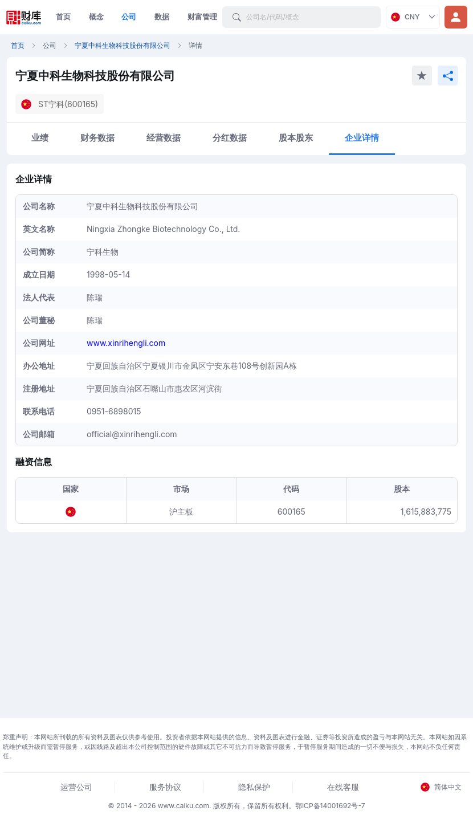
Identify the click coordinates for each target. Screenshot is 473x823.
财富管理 (202, 16)
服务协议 (165, 787)
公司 (128, 16)
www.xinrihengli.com (126, 343)
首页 (63, 16)
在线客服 (343, 787)
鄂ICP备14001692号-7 (330, 805)
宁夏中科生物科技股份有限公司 (122, 45)
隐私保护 (254, 787)
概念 (96, 16)
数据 (161, 16)
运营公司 (76, 787)
